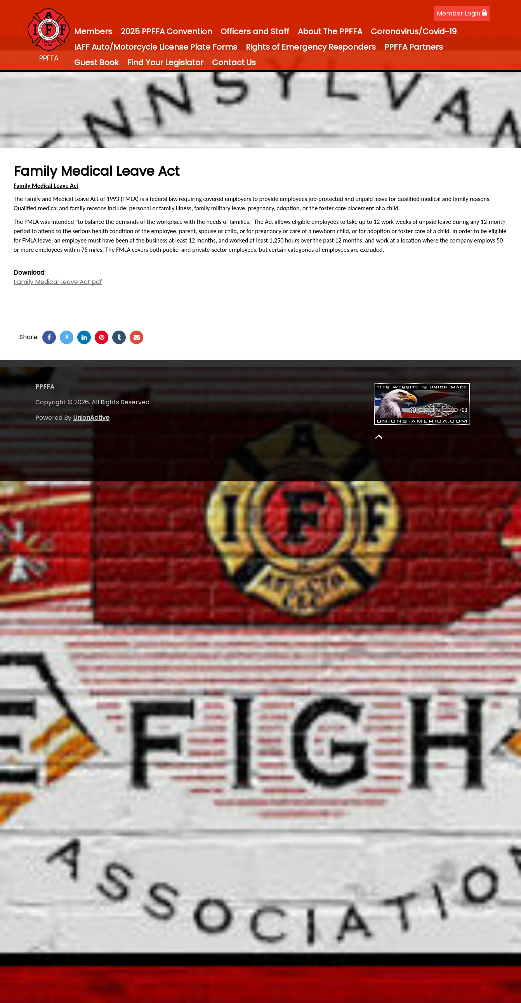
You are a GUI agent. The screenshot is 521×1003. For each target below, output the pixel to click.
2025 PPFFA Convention (166, 31)
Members (93, 31)
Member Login (462, 13)
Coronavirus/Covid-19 (414, 31)
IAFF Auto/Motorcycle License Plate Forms (155, 47)
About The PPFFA (330, 31)
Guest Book (96, 62)
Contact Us (234, 62)
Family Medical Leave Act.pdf (58, 281)
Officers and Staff (255, 31)
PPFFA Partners (413, 47)
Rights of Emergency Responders (311, 47)
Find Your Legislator (165, 62)
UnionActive (91, 417)
